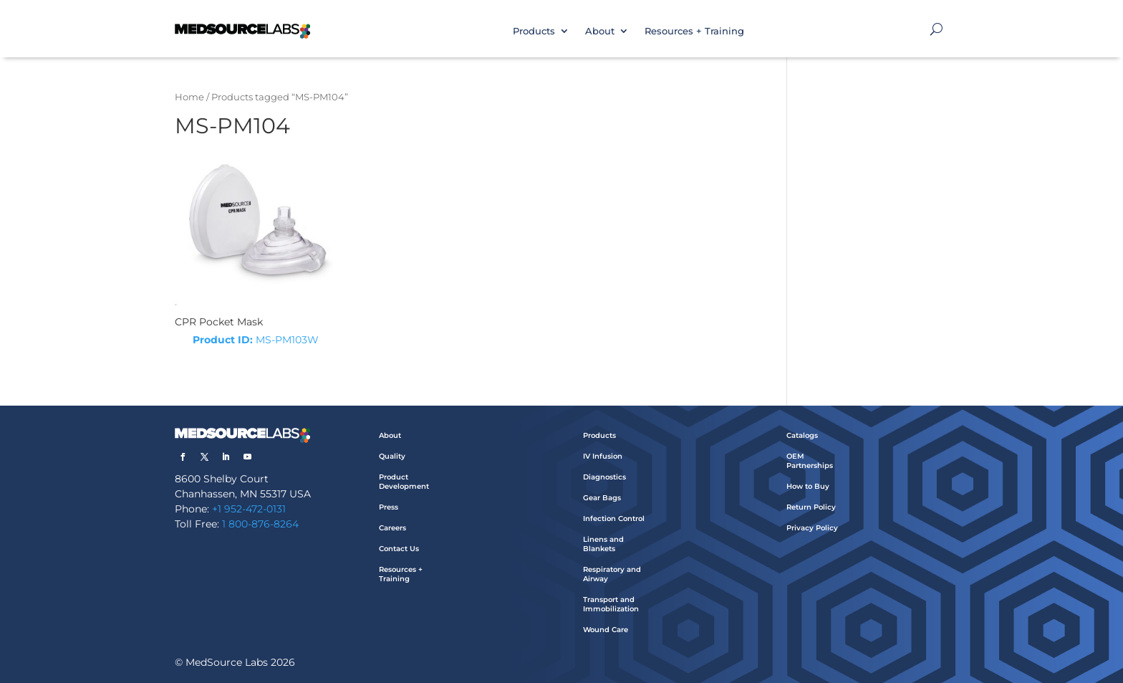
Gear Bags (602, 497)
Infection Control (614, 518)
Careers (392, 527)
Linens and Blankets (603, 544)
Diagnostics (604, 477)
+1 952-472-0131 (249, 508)
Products (534, 31)
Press (388, 507)
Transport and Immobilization (611, 604)
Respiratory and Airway (612, 574)
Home (189, 97)
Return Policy (811, 507)
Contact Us (399, 548)
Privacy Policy (812, 527)
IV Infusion (602, 456)
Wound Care (605, 629)
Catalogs (802, 435)
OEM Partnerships (809, 461)
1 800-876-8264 (260, 523)
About (599, 31)
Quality (392, 456)
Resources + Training (694, 31)
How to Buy (807, 486)
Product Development (404, 481)
